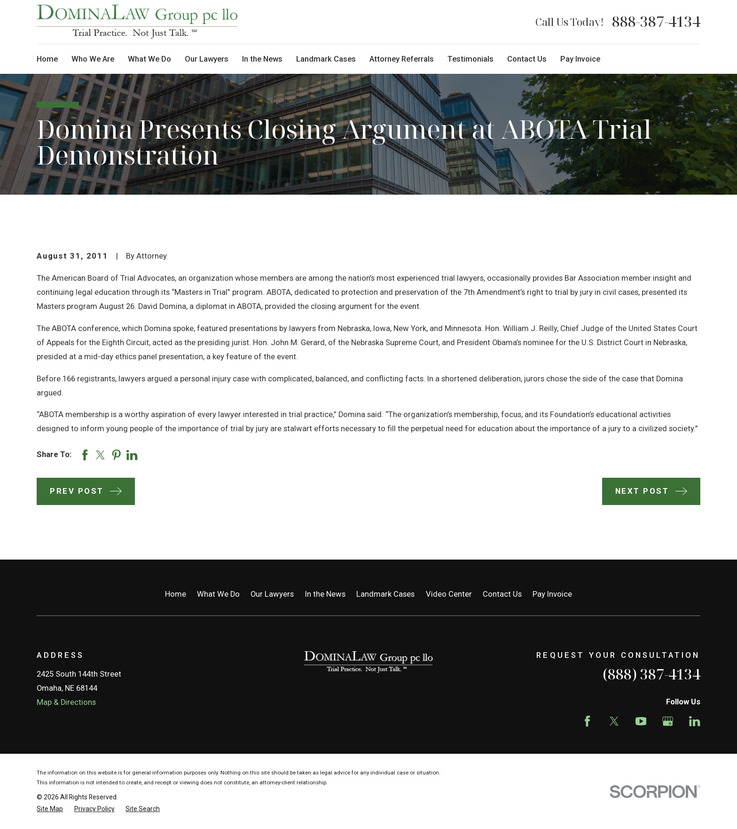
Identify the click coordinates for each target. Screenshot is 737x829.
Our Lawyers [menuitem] (206, 59)
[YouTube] (640, 721)
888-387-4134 (656, 22)
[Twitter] (614, 721)
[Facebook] (587, 721)
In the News (325, 594)
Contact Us (502, 594)
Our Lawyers (272, 594)
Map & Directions (66, 702)
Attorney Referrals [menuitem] (401, 59)
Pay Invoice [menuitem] (580, 59)
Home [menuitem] (47, 59)
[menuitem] (50, 809)
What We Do (218, 594)
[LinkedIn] (694, 721)
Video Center (449, 594)
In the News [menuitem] (262, 59)
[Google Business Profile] (667, 721)
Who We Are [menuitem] (92, 59)
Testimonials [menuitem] (470, 59)
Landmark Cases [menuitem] (326, 59)
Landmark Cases (385, 594)
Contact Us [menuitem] (527, 59)
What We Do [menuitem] (149, 59)
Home (175, 594)
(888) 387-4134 (651, 674)
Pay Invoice (552, 594)
